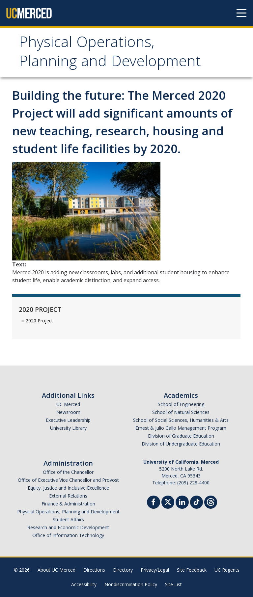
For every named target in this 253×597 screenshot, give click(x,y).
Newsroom (68, 412)
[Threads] (210, 501)
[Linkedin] (182, 503)
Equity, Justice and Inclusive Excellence (68, 488)
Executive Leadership (68, 420)
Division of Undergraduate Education (181, 444)
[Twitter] (168, 501)
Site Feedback (192, 570)
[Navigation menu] (241, 13)
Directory (123, 570)
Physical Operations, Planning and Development (110, 53)
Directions (94, 570)
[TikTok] (196, 501)
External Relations (68, 496)
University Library (68, 428)
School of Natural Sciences (181, 412)
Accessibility (84, 584)
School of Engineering (181, 404)
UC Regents (226, 570)
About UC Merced (56, 570)
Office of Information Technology (68, 535)
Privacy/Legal (155, 570)
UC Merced (68, 404)
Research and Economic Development (68, 527)
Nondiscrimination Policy (130, 584)
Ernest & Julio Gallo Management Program (180, 428)
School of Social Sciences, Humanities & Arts (181, 420)
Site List (173, 584)
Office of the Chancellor (68, 472)
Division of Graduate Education (181, 436)
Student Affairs (68, 519)
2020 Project (39, 320)
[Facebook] (153, 503)
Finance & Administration (68, 504)
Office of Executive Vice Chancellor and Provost (68, 480)
